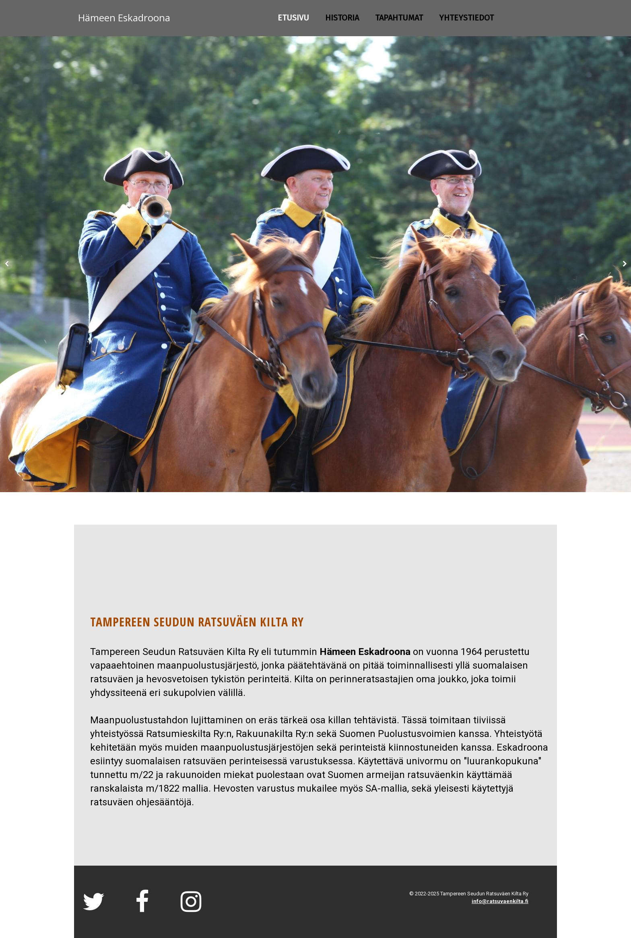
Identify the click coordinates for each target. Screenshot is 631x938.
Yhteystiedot (466, 18)
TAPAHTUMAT (399, 18)
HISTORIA (342, 18)
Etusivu (293, 18)
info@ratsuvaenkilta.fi (500, 901)
